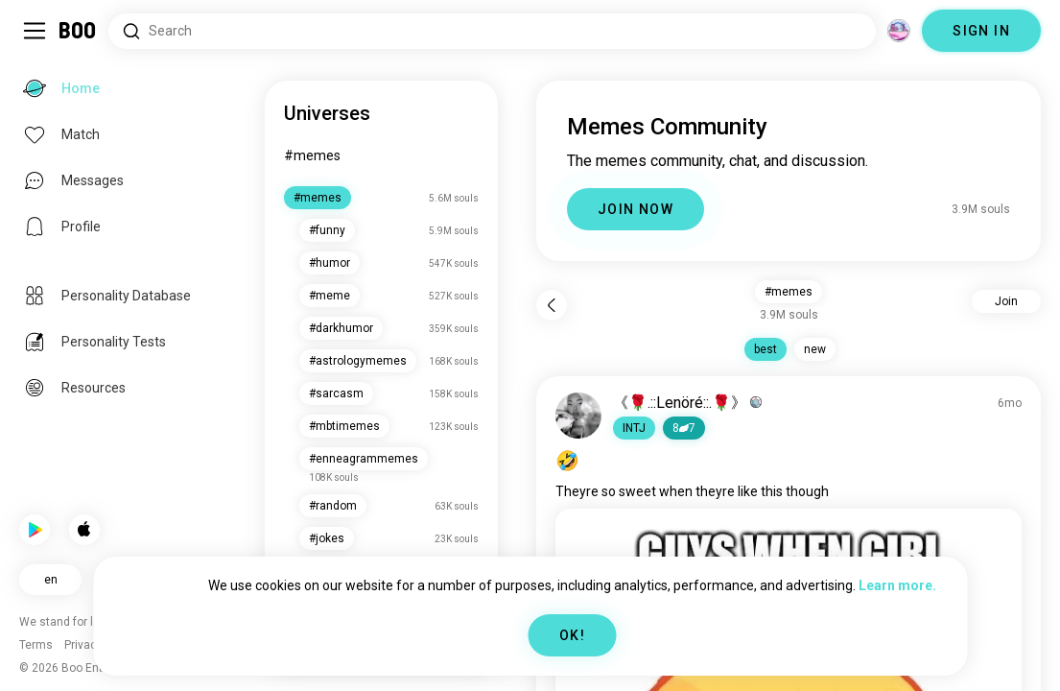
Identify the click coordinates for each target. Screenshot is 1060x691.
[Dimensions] (898, 30)
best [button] (765, 349)
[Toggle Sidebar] (34, 30)
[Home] (78, 30)
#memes (312, 155)
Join (1006, 301)
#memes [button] (789, 291)
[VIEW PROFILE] (578, 416)
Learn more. (897, 585)
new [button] (815, 349)
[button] (634, 428)
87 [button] (683, 428)
